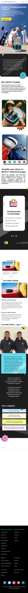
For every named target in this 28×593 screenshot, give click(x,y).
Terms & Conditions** (8, 586)
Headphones (4, 546)
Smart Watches (4, 540)
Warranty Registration (6, 563)
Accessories (4, 554)
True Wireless (4, 532)
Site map (23, 586)
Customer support (5, 566)
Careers (16, 563)
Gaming (16, 540)
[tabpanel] (14, 208)
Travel (15, 537)
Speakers (3, 548)
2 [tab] (14, 236)
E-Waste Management (14, 588)
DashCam (3, 535)
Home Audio (4, 537)
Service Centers (5, 560)
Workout (16, 535)
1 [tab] (12, 236)
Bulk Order (16, 572)
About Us (16, 560)
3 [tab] (16, 236)
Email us (3, 575)
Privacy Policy (17, 586)
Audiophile (16, 532)
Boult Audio (11, 591)
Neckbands (4, 543)
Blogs (15, 566)
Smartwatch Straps (5, 551)
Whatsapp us (4, 572)
